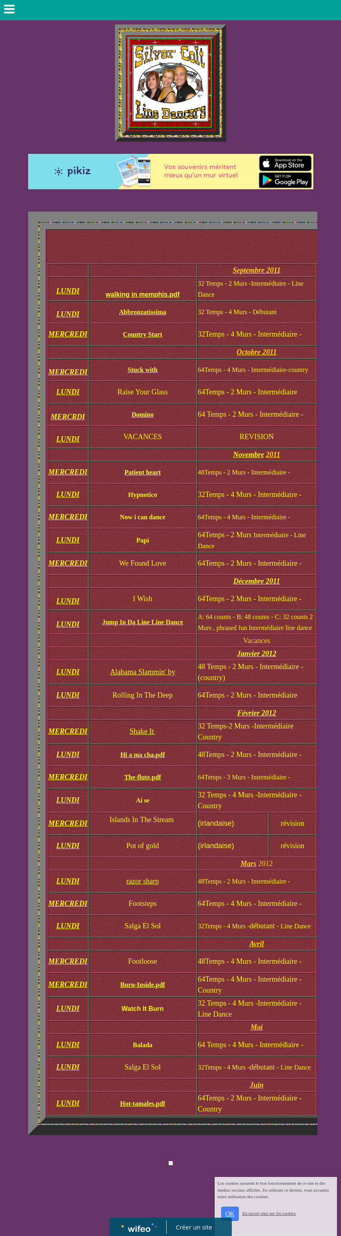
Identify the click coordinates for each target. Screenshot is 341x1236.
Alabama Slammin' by (142, 672)
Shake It (143, 731)
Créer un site (194, 1227)
